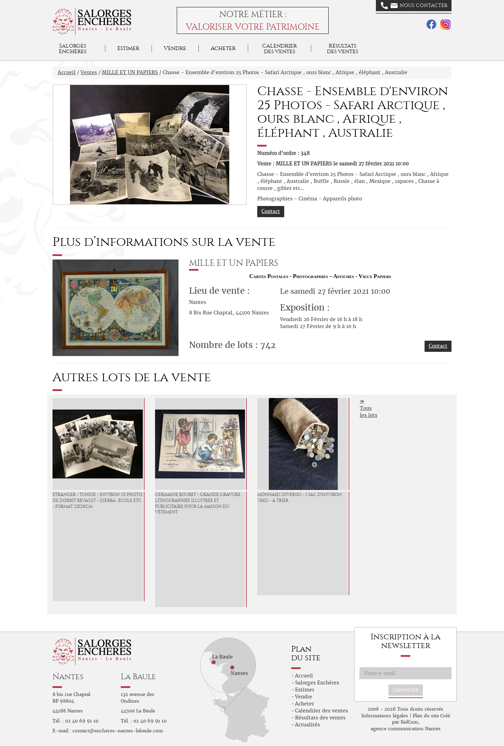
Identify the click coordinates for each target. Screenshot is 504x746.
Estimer (128, 48)
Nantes (68, 676)
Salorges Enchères (317, 683)
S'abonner (406, 690)
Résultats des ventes (320, 718)
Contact (270, 211)
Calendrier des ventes (279, 48)
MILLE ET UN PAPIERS (130, 72)
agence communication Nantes (406, 729)
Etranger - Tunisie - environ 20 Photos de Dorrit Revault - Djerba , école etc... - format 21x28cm (98, 500)
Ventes (88, 72)
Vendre (175, 48)
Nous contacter (414, 5)
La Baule (138, 676)
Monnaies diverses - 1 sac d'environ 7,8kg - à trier (299, 497)
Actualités (307, 725)
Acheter (223, 48)
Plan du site (426, 716)
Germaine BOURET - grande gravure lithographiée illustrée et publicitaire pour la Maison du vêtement (197, 503)
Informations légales (384, 716)
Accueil (67, 72)
